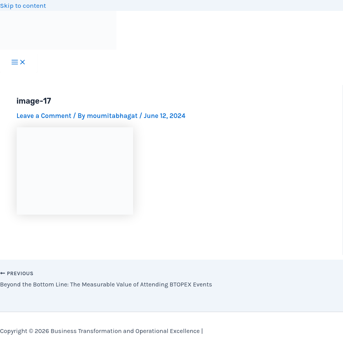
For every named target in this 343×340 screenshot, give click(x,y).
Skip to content (23, 5)
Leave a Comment (44, 116)
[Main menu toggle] (18, 63)
